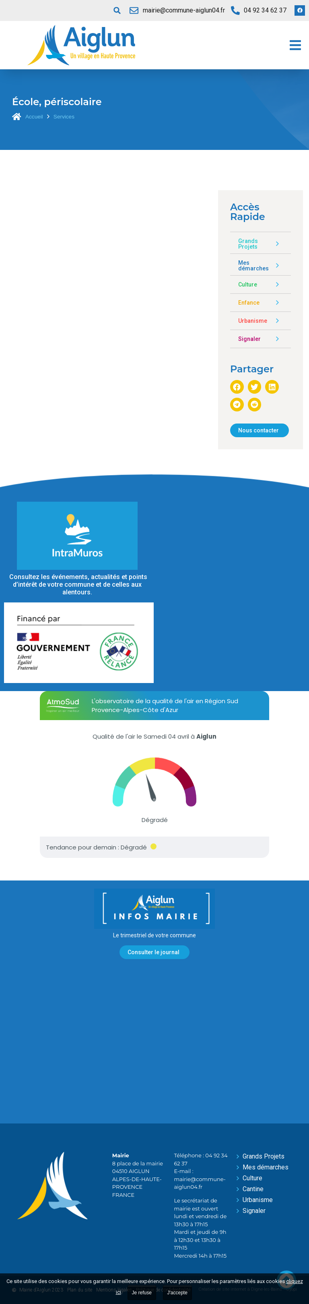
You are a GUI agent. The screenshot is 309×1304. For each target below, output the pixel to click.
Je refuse (142, 1293)
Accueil (34, 117)
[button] (117, 10)
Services (64, 117)
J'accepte (177, 1293)
